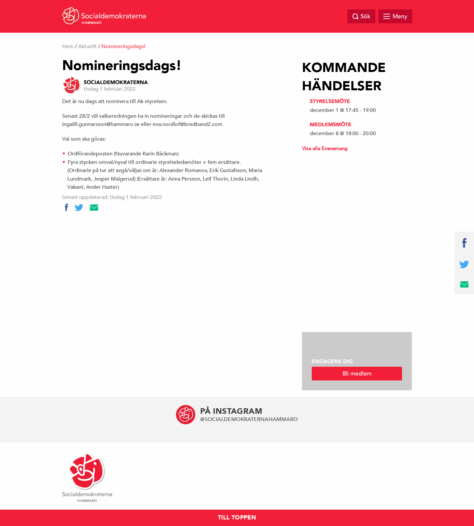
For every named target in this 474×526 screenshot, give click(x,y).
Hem (68, 46)
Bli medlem (357, 373)
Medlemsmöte (330, 124)
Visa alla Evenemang (324, 148)
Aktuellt (87, 46)
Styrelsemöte (330, 101)
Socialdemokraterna (116, 82)
